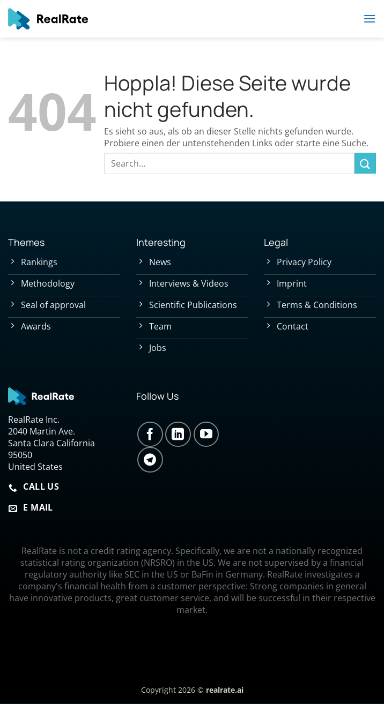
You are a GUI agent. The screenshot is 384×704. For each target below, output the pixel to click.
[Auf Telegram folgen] (150, 460)
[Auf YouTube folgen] (206, 434)
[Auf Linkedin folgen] (178, 434)
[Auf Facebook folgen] (150, 434)
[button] (369, 18)
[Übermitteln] (365, 163)
